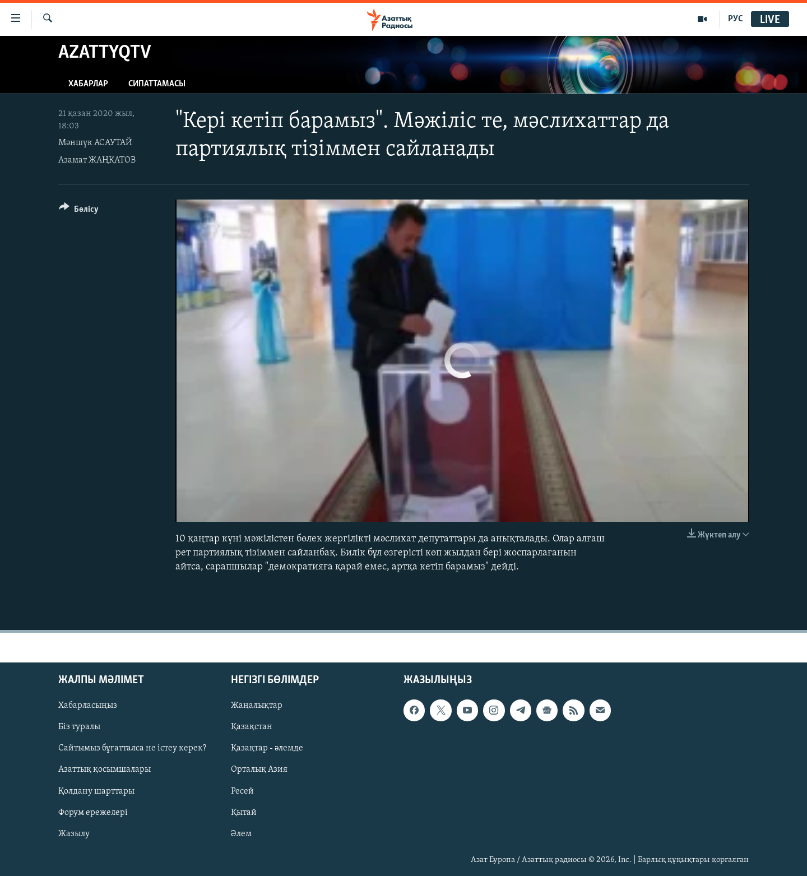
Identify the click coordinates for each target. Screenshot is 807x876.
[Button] (79, 211)
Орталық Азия (259, 769)
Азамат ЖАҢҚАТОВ (97, 160)
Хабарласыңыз (87, 705)
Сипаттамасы (156, 84)
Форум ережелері (93, 812)
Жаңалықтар (256, 705)
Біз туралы (79, 726)
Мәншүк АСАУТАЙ (95, 142)
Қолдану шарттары (96, 790)
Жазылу (74, 833)
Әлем (241, 833)
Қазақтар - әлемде (267, 748)
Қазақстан (251, 726)
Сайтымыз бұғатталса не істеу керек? (132, 748)
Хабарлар (88, 84)
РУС (735, 19)
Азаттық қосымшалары (104, 769)
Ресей (242, 790)
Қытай (244, 812)
